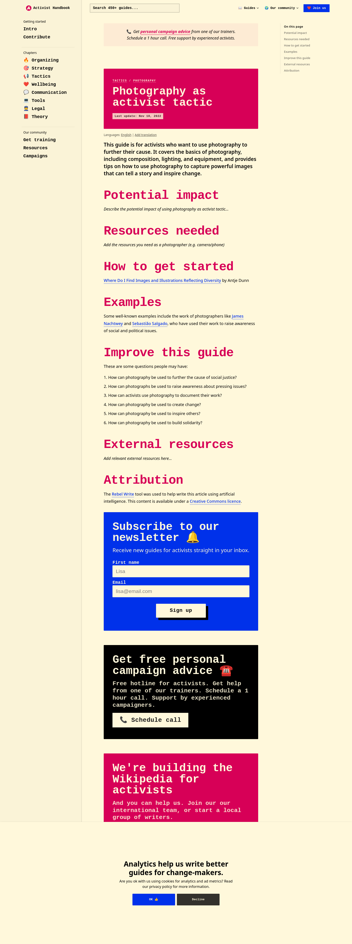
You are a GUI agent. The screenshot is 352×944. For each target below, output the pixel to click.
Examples (290, 52)
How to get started (297, 45)
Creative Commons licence (215, 501)
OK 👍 (153, 899)
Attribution (291, 70)
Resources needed (297, 39)
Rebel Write (123, 494)
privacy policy (160, 886)
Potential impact (295, 33)
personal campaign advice (165, 31)
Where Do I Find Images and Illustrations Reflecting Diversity (162, 280)
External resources (297, 64)
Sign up (181, 610)
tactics (119, 80)
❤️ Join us (316, 8)
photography (144, 80)
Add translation (146, 135)
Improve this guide (297, 58)
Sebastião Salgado (149, 323)
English (126, 135)
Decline (198, 899)
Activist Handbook (48, 8)
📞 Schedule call (150, 720)
